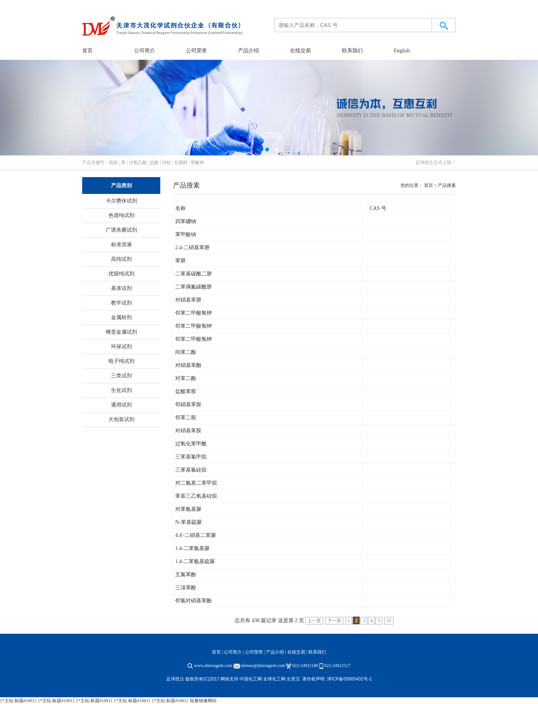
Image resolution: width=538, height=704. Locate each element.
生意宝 (293, 679)
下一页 (334, 620)
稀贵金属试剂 (121, 332)
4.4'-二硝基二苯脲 (195, 535)
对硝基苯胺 (188, 430)
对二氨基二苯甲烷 (196, 483)
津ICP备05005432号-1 (349, 679)
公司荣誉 (196, 50)
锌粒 (166, 162)
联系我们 (352, 50)
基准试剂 (121, 288)
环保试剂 (121, 346)
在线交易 (300, 50)
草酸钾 (197, 162)
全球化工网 (274, 679)
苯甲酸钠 (185, 234)
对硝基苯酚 (188, 365)
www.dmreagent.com (213, 665)
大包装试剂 (121, 419)
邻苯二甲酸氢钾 (193, 313)
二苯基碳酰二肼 (193, 274)
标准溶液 (121, 244)
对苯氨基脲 (188, 509)
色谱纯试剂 (121, 215)
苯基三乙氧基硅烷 (196, 496)
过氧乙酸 (138, 162)
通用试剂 (121, 405)
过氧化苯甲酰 (191, 444)
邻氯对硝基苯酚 (193, 600)
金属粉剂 (121, 317)
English (402, 50)
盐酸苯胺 (185, 391)
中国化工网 (250, 679)
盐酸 (154, 162)
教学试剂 (121, 303)
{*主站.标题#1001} (18, 700)
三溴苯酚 (185, 587)
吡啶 (113, 162)
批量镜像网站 (203, 700)
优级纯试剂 (121, 274)
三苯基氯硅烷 (191, 470)
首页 (87, 50)
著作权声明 (313, 679)
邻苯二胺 (185, 417)
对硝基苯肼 (188, 300)
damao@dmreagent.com (263, 665)
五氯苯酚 (185, 574)
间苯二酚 (185, 352)
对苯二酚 (185, 378)
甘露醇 (181, 162)
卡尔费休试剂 (121, 201)
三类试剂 (121, 376)
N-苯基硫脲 (188, 522)
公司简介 (144, 50)
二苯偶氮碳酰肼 (193, 287)
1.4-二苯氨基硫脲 (195, 561)
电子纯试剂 (121, 361)
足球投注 (424, 162)
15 (389, 620)
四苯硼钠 (185, 221)
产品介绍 (248, 50)
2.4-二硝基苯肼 (192, 247)
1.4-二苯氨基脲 (192, 548)
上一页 (314, 620)
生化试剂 (121, 390)
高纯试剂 (121, 259)
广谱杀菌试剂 (121, 230)
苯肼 (180, 260)
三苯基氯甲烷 (191, 457)
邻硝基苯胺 (188, 404)
